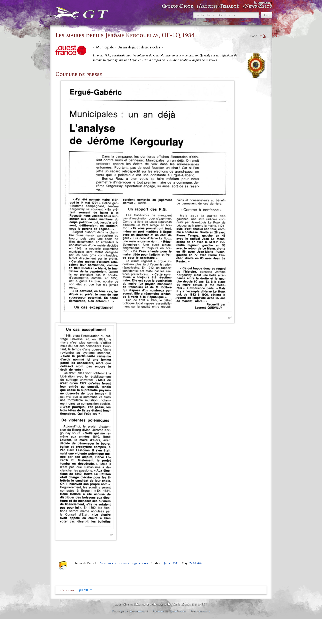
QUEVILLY (84, 590)
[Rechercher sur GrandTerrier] (226, 15)
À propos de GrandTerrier (169, 611)
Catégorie (67, 590)
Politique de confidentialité (130, 611)
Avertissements (200, 611)
